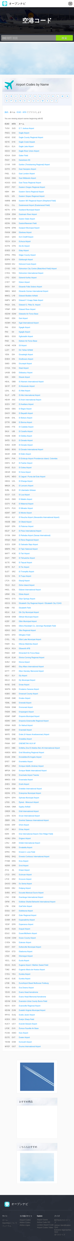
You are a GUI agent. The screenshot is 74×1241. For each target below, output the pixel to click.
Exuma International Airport (30, 1046)
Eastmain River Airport (28, 214)
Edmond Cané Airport (27, 264)
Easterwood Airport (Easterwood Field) (34, 205)
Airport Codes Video (45, 1227)
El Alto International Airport (29, 395)
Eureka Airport (24, 974)
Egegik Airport (24, 327)
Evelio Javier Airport (27, 1015)
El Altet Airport (24, 391)
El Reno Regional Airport (29, 540)
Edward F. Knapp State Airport (31, 300)
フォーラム (6, 1226)
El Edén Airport (25, 454)
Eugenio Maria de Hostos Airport (32, 970)
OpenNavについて (9, 1223)
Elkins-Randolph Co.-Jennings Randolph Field (37, 626)
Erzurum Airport (25, 879)
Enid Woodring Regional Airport (31, 752)
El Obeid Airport (25, 522)
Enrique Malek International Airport (33, 771)
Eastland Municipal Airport (29, 210)
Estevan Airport (25, 942)
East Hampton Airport (27, 169)
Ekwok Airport (24, 377)
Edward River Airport (27, 309)
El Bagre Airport (25, 409)
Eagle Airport (24, 133)
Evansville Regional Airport (29, 1006)
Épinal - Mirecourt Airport (29, 802)
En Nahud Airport (26, 725)
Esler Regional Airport (27, 915)
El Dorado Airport (26, 440)
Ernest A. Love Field (27, 852)
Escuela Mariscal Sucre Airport (31, 893)
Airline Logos (25, 1225)
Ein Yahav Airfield (26, 350)
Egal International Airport (29, 323)
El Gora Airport (25, 472)
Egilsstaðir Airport (26, 336)
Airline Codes (25, 1222)
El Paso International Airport (30, 531)
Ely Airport (23, 676)
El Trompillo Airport (26, 572)
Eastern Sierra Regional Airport (31, 192)
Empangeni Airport (26, 712)
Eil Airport (23, 345)
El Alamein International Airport (31, 382)
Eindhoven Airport (26, 359)
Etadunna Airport (25, 951)
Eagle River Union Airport (29, 151)
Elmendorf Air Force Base (29, 653)
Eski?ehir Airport (25, 906)
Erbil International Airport (29, 811)
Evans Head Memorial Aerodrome (32, 997)
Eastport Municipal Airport (29, 228)
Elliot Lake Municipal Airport (30, 639)
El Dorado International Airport (31, 449)
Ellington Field (24, 635)
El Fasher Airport (25, 463)
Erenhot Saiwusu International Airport (34, 820)
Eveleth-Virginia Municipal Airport (32, 1010)
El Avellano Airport (26, 404)
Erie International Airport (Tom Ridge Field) (36, 834)
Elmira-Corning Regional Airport (31, 657)
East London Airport (27, 174)
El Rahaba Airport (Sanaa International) (34, 535)
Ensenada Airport (26, 780)
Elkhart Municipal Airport (28, 617)
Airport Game (42, 1220)
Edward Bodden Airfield (28, 296)
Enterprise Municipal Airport (30, 793)
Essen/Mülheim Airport (28, 933)
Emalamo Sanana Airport (29, 689)
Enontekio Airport (26, 762)
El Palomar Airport (26, 526)
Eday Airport (24, 250)
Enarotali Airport (25, 730)
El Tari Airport (24, 553)
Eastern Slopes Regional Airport (32, 196)
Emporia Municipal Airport (29, 716)
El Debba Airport (25, 436)
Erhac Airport (24, 829)
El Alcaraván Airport (27, 386)
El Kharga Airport (26, 481)
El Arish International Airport (30, 400)
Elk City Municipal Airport (29, 612)
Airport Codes (25, 1220)
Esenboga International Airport (31, 897)
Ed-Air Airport (24, 246)
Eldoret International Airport (30, 590)
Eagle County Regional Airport (31, 137)
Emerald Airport (25, 703)
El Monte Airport (25, 513)
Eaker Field (23, 155)
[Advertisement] (37, 59)
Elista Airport (24, 594)
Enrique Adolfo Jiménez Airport (31, 766)
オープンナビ (14, 3)
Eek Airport (23, 318)
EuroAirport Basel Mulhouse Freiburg (34, 983)
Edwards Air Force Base (28, 314)
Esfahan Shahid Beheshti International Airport (37, 902)
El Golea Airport (25, 468)
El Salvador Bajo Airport (28, 544)
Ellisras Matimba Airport (28, 644)
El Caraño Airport (26, 431)
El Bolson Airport (25, 418)
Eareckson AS (24, 160)
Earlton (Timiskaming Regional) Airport (34, 165)
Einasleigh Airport (26, 354)
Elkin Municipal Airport (28, 621)
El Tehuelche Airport (27, 558)
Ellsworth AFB (24, 648)
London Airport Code (45, 1225)
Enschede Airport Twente (29, 775)
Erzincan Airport (25, 875)
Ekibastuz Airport (25, 373)
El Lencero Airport (26, 486)
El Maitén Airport (25, 499)
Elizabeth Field (25, 608)
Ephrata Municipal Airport (29, 798)
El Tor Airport (24, 567)
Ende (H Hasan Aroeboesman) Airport (34, 734)
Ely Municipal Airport (27, 680)
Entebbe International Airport (30, 789)
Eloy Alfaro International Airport (31, 667)
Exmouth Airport (25, 1042)
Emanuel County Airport (28, 694)
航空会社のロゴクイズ (62, 1221)
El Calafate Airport (26, 427)
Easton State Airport (27, 219)
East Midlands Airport (27, 178)
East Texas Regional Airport (30, 183)
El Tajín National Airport (28, 549)
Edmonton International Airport (31, 273)
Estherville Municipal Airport (30, 947)
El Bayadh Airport (26, 413)
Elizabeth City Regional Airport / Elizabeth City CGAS (40, 603)
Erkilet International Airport (29, 843)
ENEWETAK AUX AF (27, 743)
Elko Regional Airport (27, 630)
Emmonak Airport (26, 707)
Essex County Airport (27, 938)
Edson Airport (24, 282)
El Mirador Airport (26, 508)
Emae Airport (24, 685)
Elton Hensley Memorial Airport (31, 671)
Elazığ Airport (24, 581)
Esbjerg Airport (25, 888)
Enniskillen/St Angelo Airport (30, 757)
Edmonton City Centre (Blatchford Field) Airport (38, 269)
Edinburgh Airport (26, 260)
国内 (6, 112)
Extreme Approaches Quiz (62, 1231)
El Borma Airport (25, 422)
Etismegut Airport (26, 956)
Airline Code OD (43, 1222)
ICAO (19, 112)
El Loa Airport (24, 495)
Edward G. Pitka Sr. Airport (29, 305)
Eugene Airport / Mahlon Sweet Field (33, 965)
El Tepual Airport (25, 563)
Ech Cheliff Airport (26, 237)
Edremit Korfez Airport (28, 278)
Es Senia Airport (25, 884)
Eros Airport (23, 861)
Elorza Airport (24, 662)
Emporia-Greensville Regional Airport (34, 721)
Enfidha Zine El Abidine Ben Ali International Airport (39, 748)
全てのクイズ (59, 1235)
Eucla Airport (24, 961)
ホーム (5, 1220)
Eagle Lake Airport (26, 146)
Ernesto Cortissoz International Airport (34, 856)
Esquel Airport (24, 929)
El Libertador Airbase (27, 490)
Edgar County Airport (27, 255)
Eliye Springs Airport (27, 599)
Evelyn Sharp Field (26, 1019)
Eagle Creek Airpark (27, 142)
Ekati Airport (24, 368)
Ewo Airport (23, 1033)
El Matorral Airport (26, 504)
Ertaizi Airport (24, 870)
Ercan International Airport (29, 816)
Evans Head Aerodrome (28, 992)
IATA (24, 112)
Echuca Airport (25, 241)
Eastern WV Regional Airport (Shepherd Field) (37, 201)
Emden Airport (24, 698)
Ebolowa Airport (25, 232)
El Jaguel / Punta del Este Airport (32, 477)
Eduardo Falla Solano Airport (30, 287)
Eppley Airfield (24, 807)
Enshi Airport (24, 784)
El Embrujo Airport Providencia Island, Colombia (38, 458)
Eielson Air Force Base (28, 341)
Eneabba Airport (25, 739)
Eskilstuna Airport (26, 911)
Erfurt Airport (24, 825)
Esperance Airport (26, 924)
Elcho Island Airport (26, 585)
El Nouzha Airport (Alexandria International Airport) (39, 517)
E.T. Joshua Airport (26, 128)
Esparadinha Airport (27, 920)
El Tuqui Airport (25, 576)
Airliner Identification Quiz (62, 1226)
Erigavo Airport (25, 838)
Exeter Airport (24, 1037)
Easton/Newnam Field (28, 223)
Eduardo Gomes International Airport (33, 291)
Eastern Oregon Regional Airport (32, 187)
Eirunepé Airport (25, 364)
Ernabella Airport (25, 847)
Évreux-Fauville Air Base (29, 1028)
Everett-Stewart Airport (28, 1024)
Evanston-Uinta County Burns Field (33, 1001)
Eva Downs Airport (26, 988)
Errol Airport (23, 866)
